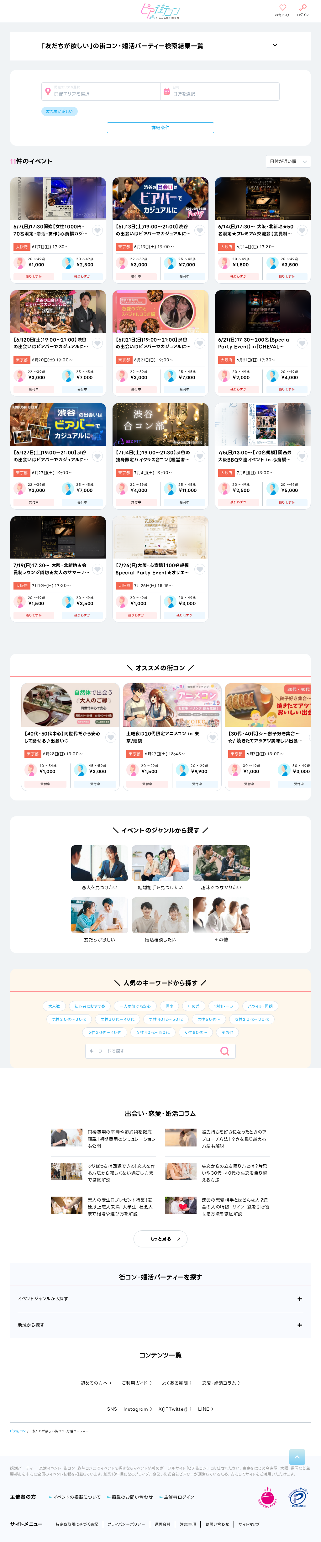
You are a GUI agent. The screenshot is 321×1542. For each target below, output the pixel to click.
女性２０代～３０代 (252, 1019)
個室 (169, 1006)
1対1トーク (223, 1006)
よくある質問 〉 (177, 1383)
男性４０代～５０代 (166, 1019)
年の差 (194, 1006)
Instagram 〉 (138, 1409)
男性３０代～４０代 (117, 1019)
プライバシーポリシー (126, 1524)
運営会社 (163, 1524)
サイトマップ (249, 1524)
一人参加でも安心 (135, 1006)
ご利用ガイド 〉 (137, 1383)
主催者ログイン (179, 1497)
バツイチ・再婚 (260, 1006)
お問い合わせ (217, 1524)
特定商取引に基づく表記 (76, 1524)
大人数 (54, 1006)
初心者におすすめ (90, 1006)
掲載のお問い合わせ (132, 1497)
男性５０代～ (208, 1019)
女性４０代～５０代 (153, 1033)
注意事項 (188, 1524)
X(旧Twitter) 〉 (175, 1409)
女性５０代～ (195, 1033)
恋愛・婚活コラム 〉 (221, 1383)
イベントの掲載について (77, 1497)
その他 (227, 1033)
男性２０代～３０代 (69, 1019)
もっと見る (160, 1238)
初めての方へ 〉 (96, 1383)
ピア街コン (18, 1431)
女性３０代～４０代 (105, 1033)
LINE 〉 (205, 1409)
